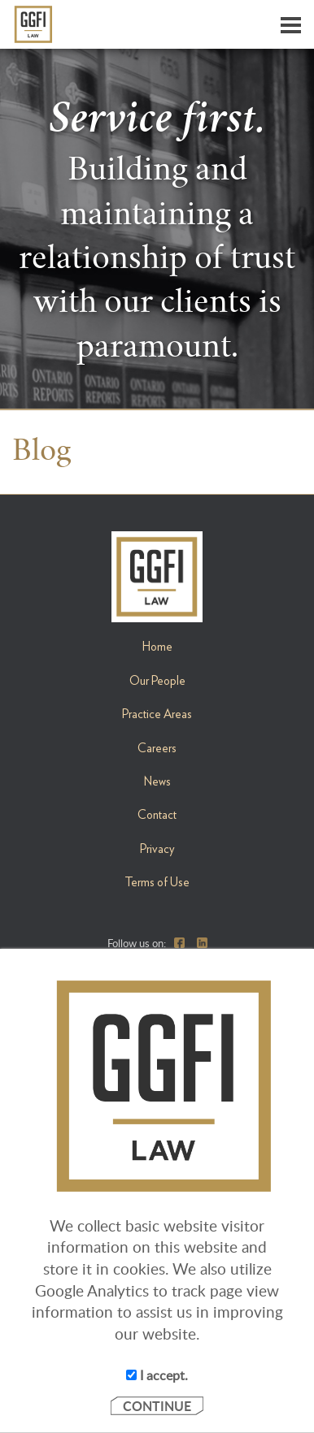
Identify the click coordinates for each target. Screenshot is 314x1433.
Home (157, 646)
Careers (157, 748)
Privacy (157, 849)
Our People (157, 680)
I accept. (157, 1375)
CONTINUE (157, 1405)
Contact (157, 814)
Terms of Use (157, 882)
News (157, 781)
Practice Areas (157, 714)
